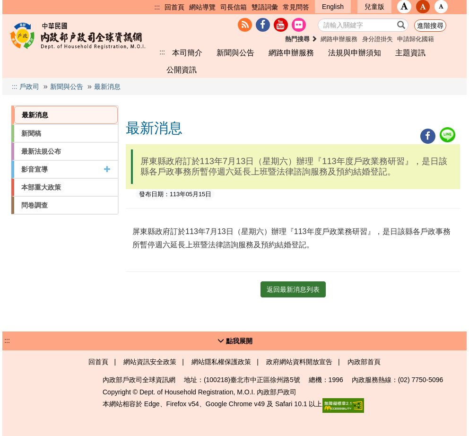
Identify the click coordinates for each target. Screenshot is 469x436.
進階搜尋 (430, 25)
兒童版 (374, 6)
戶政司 (29, 86)
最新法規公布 (41, 151)
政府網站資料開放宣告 (299, 362)
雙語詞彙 (265, 7)
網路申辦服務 (339, 39)
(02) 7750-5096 (420, 380)
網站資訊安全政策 (149, 362)
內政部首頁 (364, 362)
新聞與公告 (235, 52)
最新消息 (107, 86)
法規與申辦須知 (354, 52)
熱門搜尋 (301, 39)
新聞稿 (31, 133)
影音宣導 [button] (66, 169)
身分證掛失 (377, 39)
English (333, 6)
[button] (404, 6)
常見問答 (296, 7)
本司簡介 (187, 52)
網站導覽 (202, 7)
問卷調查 (34, 205)
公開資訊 (181, 69)
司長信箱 (233, 7)
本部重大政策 (41, 187)
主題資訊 (410, 52)
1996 (336, 380)
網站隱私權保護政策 (221, 362)
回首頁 (174, 7)
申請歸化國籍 (415, 39)
